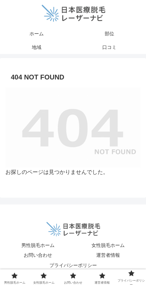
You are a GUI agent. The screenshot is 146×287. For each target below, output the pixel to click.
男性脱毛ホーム (38, 245)
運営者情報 (108, 255)
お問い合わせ (38, 255)
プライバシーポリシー (73, 265)
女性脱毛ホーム (108, 245)
